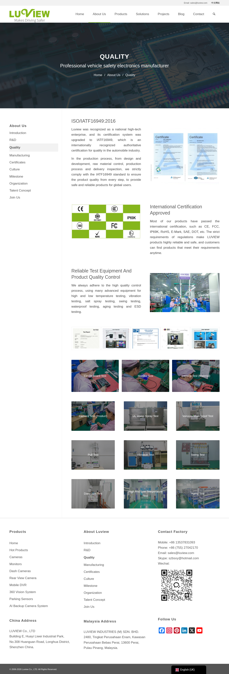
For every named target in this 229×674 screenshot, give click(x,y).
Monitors (15, 564)
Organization (18, 183)
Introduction (17, 133)
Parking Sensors (21, 599)
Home (13, 543)
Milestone (16, 176)
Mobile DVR (18, 585)
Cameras (15, 557)
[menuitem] (195, 3)
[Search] (214, 14)
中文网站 (215, 3)
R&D (12, 140)
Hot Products (18, 550)
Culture (14, 169)
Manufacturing (19, 155)
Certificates (17, 162)
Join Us (14, 197)
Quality (14, 147)
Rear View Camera (22, 578)
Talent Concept (20, 190)
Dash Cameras (20, 571)
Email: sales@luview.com (195, 3)
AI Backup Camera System (28, 606)
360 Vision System (22, 592)
